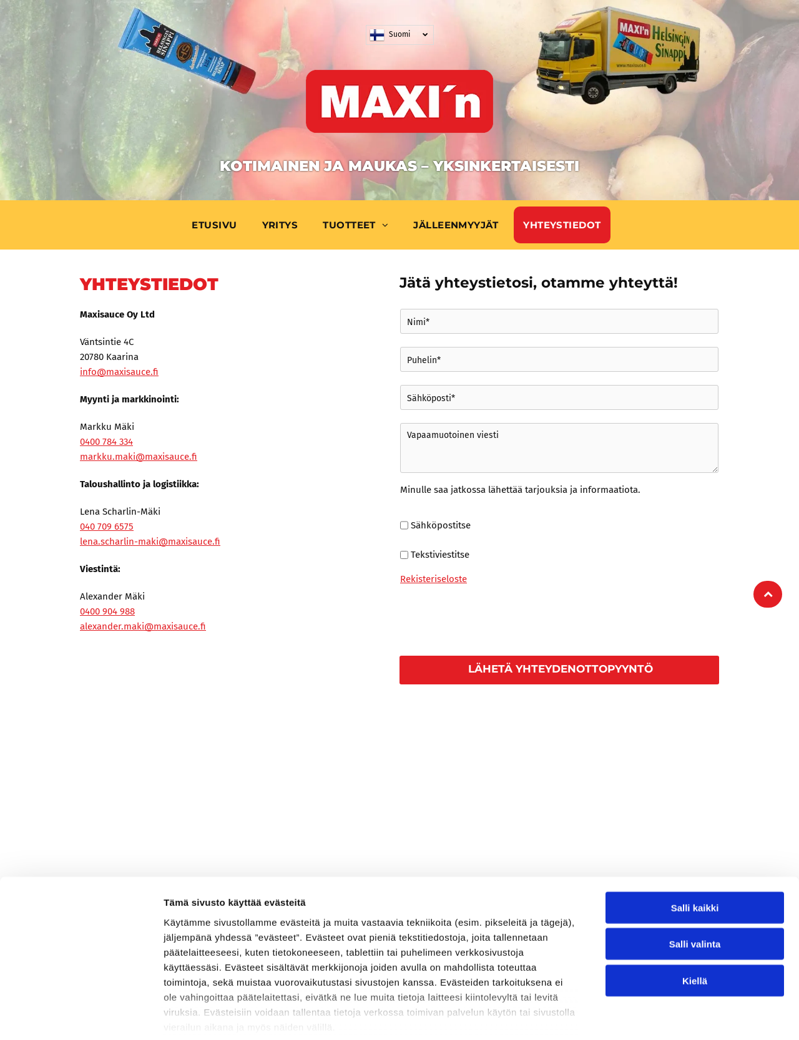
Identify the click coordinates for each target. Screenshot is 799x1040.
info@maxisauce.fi (119, 371)
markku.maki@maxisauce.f (138, 456)
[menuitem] (217, 225)
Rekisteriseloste (433, 579)
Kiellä (694, 920)
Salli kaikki (695, 847)
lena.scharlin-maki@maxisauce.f (150, 541)
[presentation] (495, 618)
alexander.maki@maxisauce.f (143, 626)
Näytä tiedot (667, 1015)
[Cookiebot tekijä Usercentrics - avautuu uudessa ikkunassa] (80, 1015)
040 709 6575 (107, 526)
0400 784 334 (106, 441)
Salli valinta (695, 883)
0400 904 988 (107, 611)
